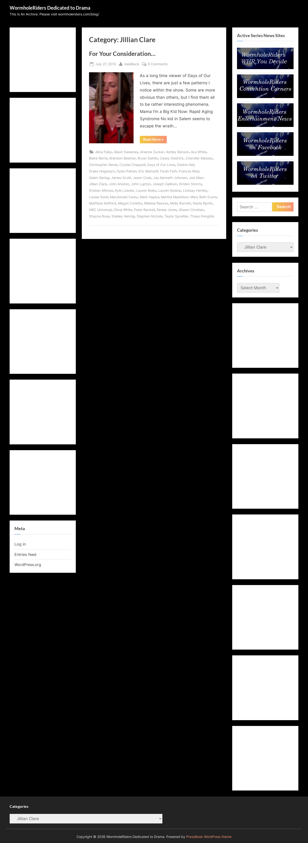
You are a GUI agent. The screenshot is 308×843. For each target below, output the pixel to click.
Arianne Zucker (152, 152)
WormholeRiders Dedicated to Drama (50, 8)
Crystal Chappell (132, 165)
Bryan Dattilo (148, 158)
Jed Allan (196, 178)
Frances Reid (189, 171)
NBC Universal (100, 210)
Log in (20, 544)
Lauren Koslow (169, 190)
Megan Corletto (130, 203)
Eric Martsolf (148, 171)
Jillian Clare (98, 184)
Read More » (155, 140)
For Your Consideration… (122, 53)
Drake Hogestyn (102, 171)
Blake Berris (98, 158)
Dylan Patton (126, 171)
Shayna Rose (99, 216)
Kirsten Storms (190, 184)
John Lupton (141, 184)
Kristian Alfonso (101, 190)
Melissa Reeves (156, 203)
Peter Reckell (144, 210)
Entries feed (25, 554)
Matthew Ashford (102, 203)
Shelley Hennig (123, 216)
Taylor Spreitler (176, 216)
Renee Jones (167, 210)
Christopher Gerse (103, 165)
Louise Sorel (98, 197)
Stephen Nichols (149, 216)
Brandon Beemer (122, 158)
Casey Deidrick (172, 158)
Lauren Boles (146, 190)
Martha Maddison (174, 197)
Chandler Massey (199, 158)
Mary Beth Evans (203, 197)
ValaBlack (131, 63)
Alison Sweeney (126, 152)
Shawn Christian (191, 210)
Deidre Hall (185, 165)
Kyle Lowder (124, 190)
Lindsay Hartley (195, 190)
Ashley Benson (177, 152)
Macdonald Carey (124, 197)
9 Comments (158, 64)
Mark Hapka (149, 197)
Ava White (198, 152)
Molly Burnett (180, 203)
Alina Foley (103, 152)
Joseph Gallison (165, 184)
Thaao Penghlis (202, 216)
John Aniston (119, 184)
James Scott (121, 178)
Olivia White (123, 210)
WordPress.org (27, 564)
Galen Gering (99, 178)
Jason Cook (142, 178)
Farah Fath (168, 171)
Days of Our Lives (161, 165)
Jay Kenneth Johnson (170, 178)
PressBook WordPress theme (208, 837)
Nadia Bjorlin (202, 203)
